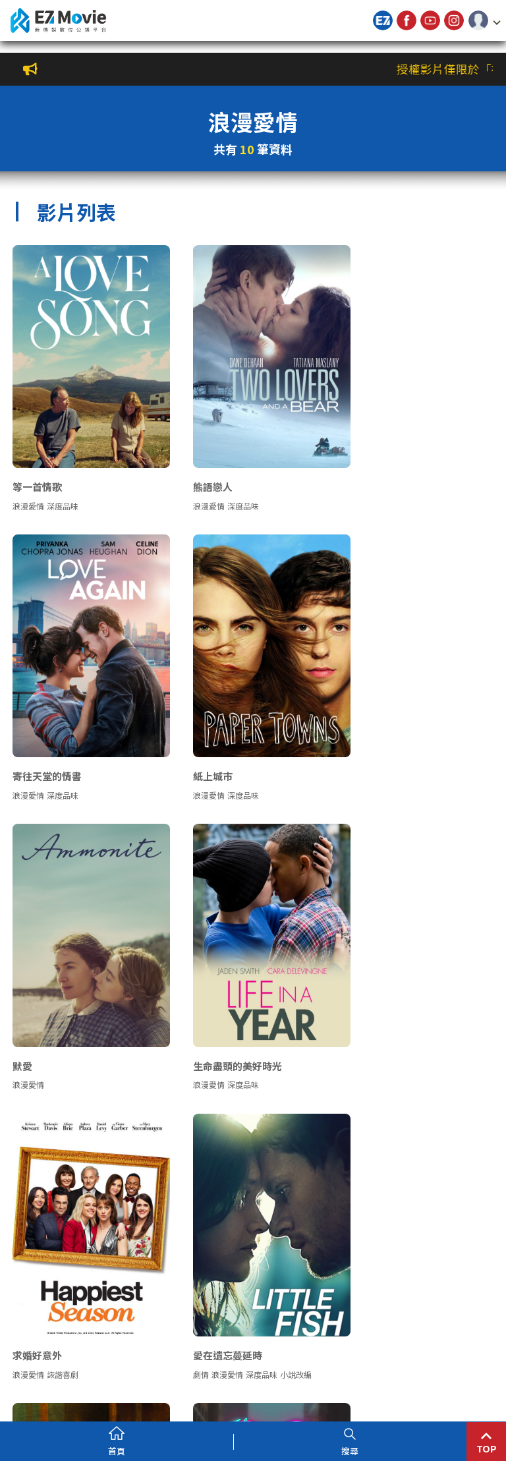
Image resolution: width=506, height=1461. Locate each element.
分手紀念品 (38, 1280)
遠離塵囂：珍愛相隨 (393, 1009)
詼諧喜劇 (63, 1028)
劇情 (189, 1028)
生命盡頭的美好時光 (393, 738)
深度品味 (63, 486)
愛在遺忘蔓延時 (215, 1009)
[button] (484, 20)
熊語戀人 (201, 467)
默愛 (191, 738)
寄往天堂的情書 (383, 467)
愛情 (375, 1028)
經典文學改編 (443, 1028)
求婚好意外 (38, 1009)
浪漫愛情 (29, 486)
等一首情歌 (38, 467)
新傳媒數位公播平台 (58, 20)
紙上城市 (33, 738)
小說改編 (284, 1028)
